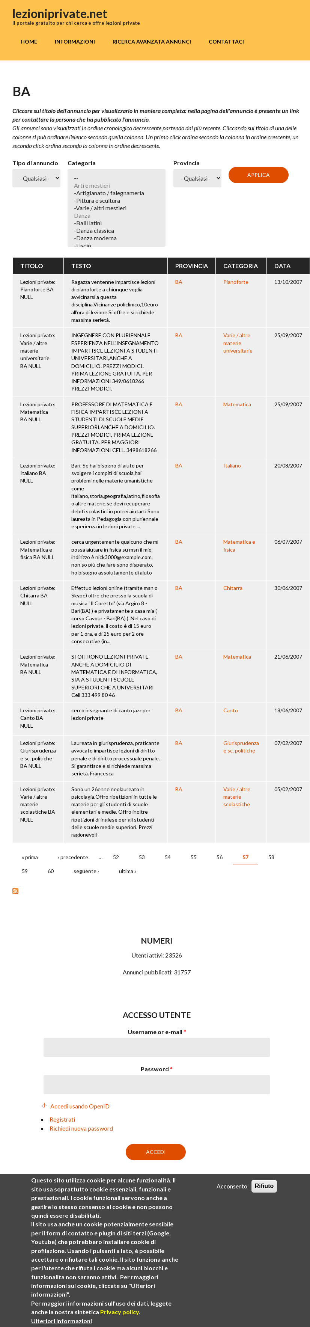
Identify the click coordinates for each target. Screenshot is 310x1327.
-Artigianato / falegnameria (116, 193)
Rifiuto (264, 1186)
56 (220, 857)
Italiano (232, 465)
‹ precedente (73, 857)
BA (178, 282)
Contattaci (226, 41)
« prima (30, 857)
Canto (230, 710)
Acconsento (232, 1186)
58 (271, 857)
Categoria (82, 162)
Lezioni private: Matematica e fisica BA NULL (38, 549)
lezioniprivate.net (59, 13)
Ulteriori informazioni (61, 1320)
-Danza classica (116, 230)
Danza (116, 215)
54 (168, 857)
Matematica (237, 404)
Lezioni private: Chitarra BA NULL (38, 595)
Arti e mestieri (116, 185)
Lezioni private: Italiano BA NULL (38, 473)
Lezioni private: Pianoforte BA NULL (38, 289)
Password (157, 1068)
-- (116, 178)
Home (29, 41)
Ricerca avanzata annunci (152, 41)
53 (142, 857)
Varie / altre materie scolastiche (236, 797)
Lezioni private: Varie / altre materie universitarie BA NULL (38, 350)
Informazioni (75, 41)
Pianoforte (235, 282)
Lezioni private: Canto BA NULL (38, 718)
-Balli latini (116, 223)
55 (194, 857)
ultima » (128, 871)
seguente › (86, 871)
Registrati (62, 1119)
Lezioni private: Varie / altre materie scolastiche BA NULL (38, 804)
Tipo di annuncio (35, 162)
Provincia (186, 162)
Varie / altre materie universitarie (238, 343)
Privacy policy (119, 1311)
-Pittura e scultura (116, 200)
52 (116, 857)
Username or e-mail (157, 1031)
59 (25, 871)
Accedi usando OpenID (80, 1106)
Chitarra (232, 588)
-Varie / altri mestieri (116, 208)
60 (51, 871)
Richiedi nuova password (81, 1128)
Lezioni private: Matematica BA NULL (38, 412)
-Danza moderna (116, 238)
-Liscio (116, 245)
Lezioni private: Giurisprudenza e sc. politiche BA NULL (38, 754)
